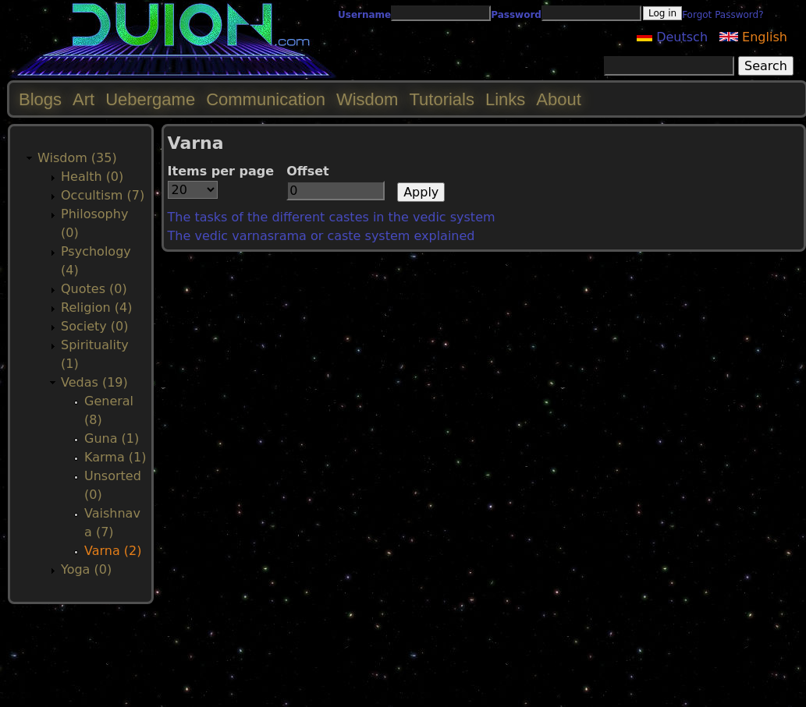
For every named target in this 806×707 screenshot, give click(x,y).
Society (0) (95, 326)
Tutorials (441, 99)
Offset (307, 171)
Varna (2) (113, 550)
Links (505, 99)
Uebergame (150, 99)
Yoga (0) (86, 569)
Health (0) (92, 176)
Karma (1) (115, 457)
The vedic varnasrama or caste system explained (321, 235)
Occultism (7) (102, 195)
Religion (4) (96, 307)
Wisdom (367, 99)
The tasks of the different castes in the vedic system (331, 217)
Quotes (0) (94, 288)
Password (516, 14)
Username (364, 14)
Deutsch (672, 37)
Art (83, 99)
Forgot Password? (722, 14)
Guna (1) (111, 438)
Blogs (40, 99)
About (558, 99)
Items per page (221, 171)
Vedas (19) (94, 382)
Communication (265, 99)
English (753, 37)
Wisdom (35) (77, 157)
